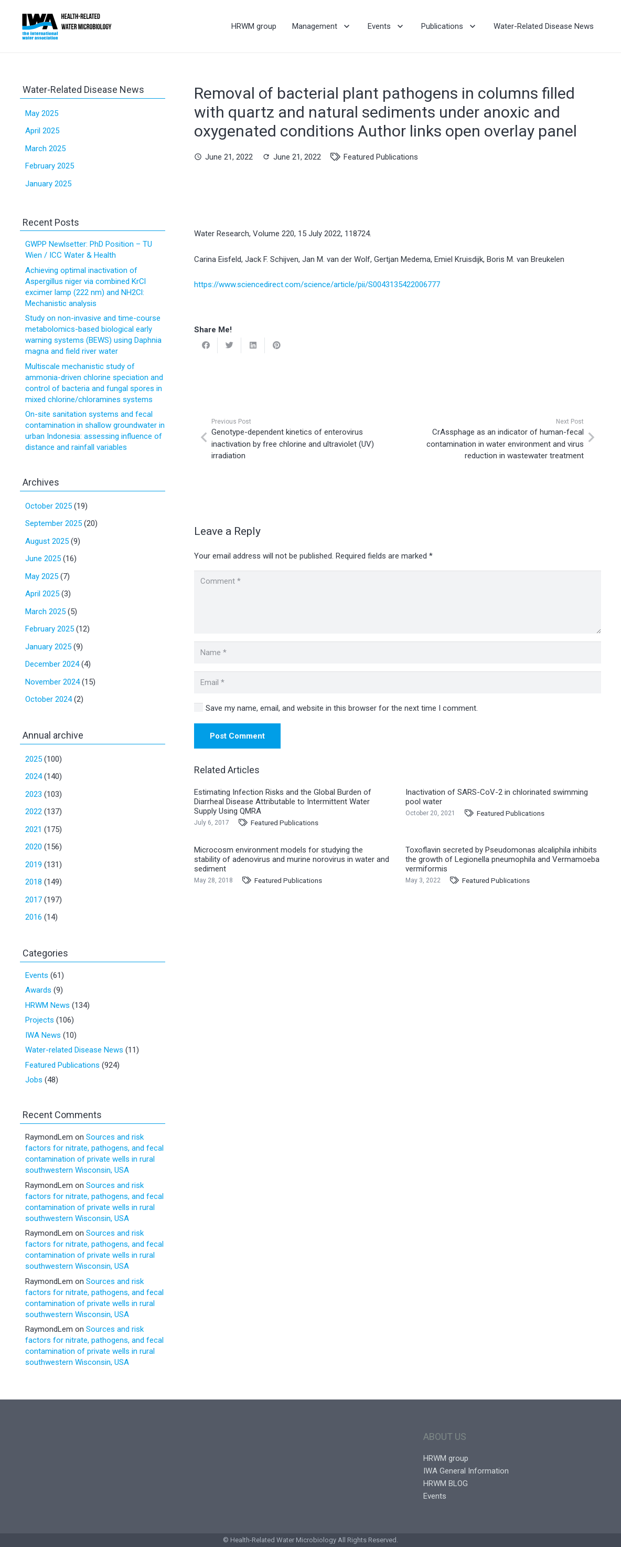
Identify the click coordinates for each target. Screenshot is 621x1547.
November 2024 (52, 682)
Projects (39, 1020)
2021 (33, 829)
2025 (33, 759)
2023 (33, 794)
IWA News (43, 1035)
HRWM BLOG (445, 1483)
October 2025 (48, 506)
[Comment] (397, 602)
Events (36, 975)
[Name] (397, 652)
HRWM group (445, 1458)
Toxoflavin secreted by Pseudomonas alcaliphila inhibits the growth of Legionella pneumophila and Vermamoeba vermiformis (502, 859)
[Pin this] (276, 345)
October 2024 (48, 699)
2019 (33, 864)
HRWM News (47, 1005)
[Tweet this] (229, 345)
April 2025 (42, 130)
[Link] (67, 26)
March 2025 (45, 148)
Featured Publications (381, 157)
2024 (33, 776)
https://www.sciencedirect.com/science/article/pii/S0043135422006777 (317, 284)
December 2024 (52, 664)
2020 (33, 846)
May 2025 (41, 113)
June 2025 (43, 558)
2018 (33, 882)
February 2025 (49, 166)
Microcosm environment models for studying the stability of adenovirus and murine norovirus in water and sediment (291, 859)
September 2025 (53, 523)
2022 (33, 811)
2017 (33, 899)
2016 (33, 917)
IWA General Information (466, 1471)
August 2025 (47, 541)
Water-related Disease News (74, 1050)
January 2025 (48, 183)
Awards (38, 990)
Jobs (33, 1080)
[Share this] (206, 345)
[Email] (397, 682)
